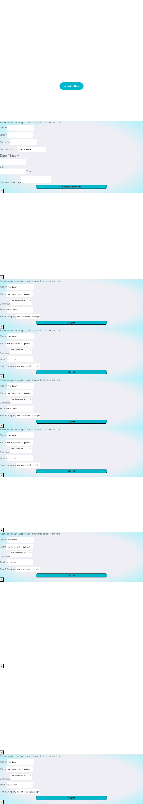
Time (28, 171)
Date (2, 166)
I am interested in (9, 149)
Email (3, 135)
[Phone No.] (23, 142)
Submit (71, 322)
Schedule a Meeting (71, 186)
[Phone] (19, 294)
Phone (3, 294)
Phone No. (5, 142)
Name (3, 127)
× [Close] (2, 190)
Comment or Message (10, 182)
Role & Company (8, 316)
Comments (5, 303)
